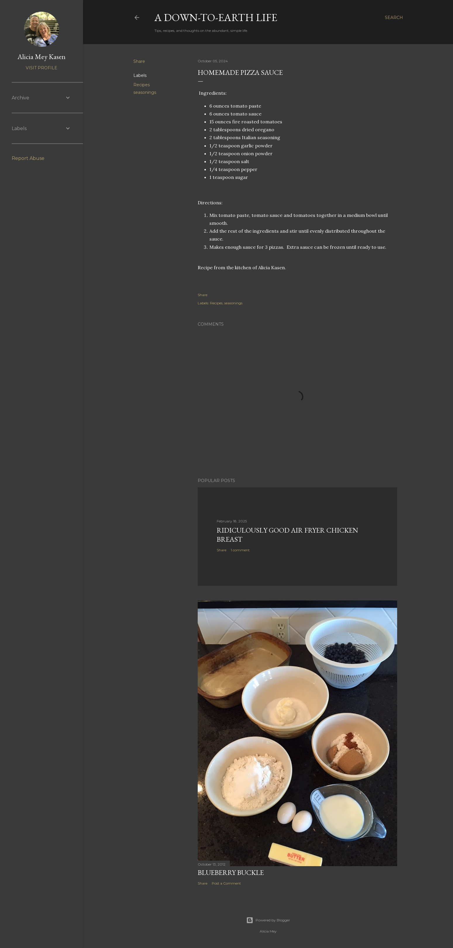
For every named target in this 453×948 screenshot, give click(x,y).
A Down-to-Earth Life (215, 17)
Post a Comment (226, 883)
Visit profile (41, 67)
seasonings (144, 92)
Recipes (141, 84)
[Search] (394, 18)
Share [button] (139, 61)
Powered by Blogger (268, 920)
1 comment (240, 550)
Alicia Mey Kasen (42, 56)
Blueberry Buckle (231, 872)
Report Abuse (28, 158)
